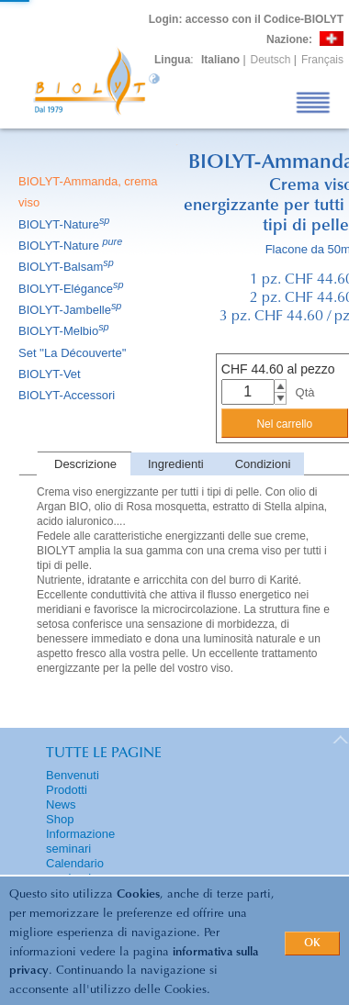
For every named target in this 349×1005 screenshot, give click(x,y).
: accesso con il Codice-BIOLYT (246, 19)
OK (312, 943)
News (61, 804)
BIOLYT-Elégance (72, 289)
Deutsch (271, 59)
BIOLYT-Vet (51, 374)
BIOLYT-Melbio (65, 331)
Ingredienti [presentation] (176, 464)
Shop (59, 819)
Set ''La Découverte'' (73, 353)
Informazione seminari (80, 841)
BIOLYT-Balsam (67, 267)
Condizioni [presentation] (263, 464)
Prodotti (66, 790)
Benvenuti (72, 775)
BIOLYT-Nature (65, 224)
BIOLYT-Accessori (68, 395)
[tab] (83, 463)
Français (322, 59)
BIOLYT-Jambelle (71, 310)
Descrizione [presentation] (85, 464)
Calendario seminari (75, 870)
